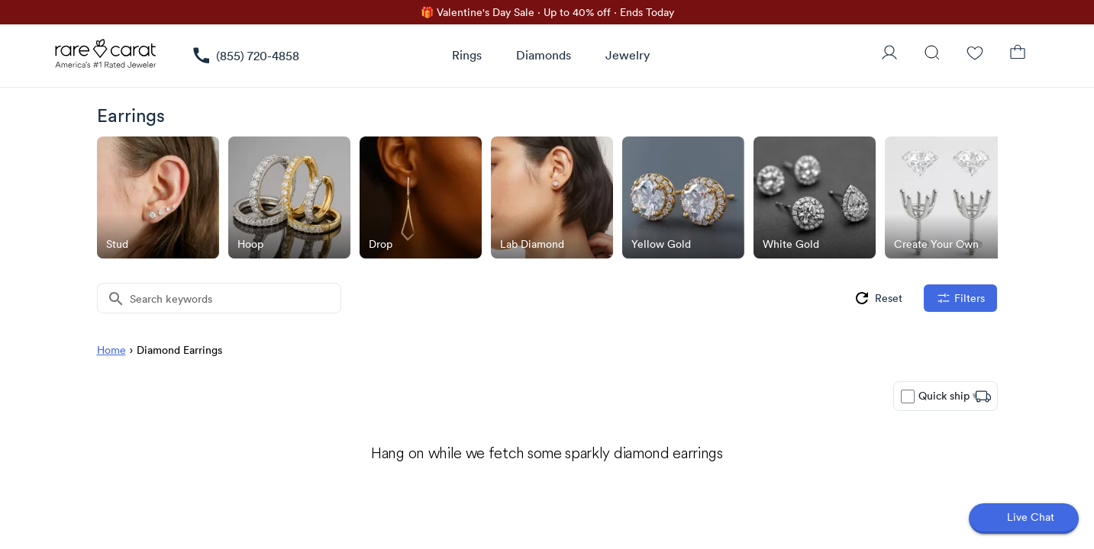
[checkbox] (907, 396)
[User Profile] (889, 54)
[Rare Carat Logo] (106, 57)
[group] (878, 298)
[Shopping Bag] (1017, 54)
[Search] (932, 54)
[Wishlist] (975, 54)
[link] (245, 55)
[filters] (960, 298)
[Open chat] (1024, 518)
